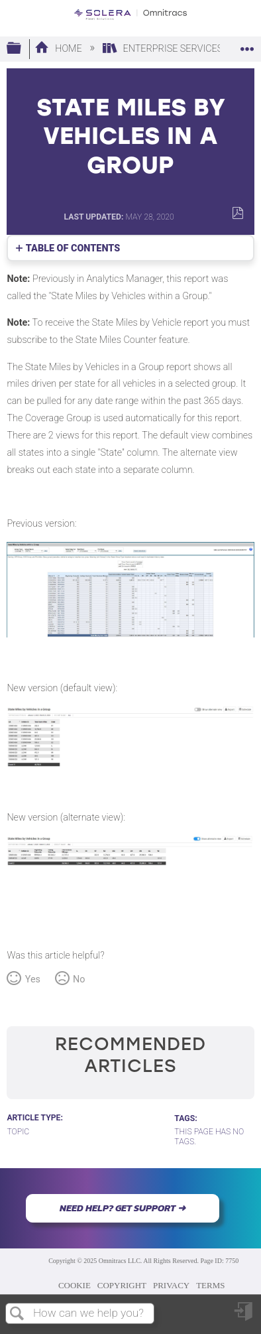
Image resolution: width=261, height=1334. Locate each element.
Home (59, 48)
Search (17, 1314)
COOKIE (74, 1285)
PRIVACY (171, 1285)
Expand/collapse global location (247, 44)
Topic (18, 1131)
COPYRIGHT (121, 1285)
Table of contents (73, 248)
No (79, 979)
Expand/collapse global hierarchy (22, 48)
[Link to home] (130, 15)
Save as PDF (237, 213)
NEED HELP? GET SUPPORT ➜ (122, 1208)
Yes (32, 979)
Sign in (244, 1316)
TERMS (210, 1285)
